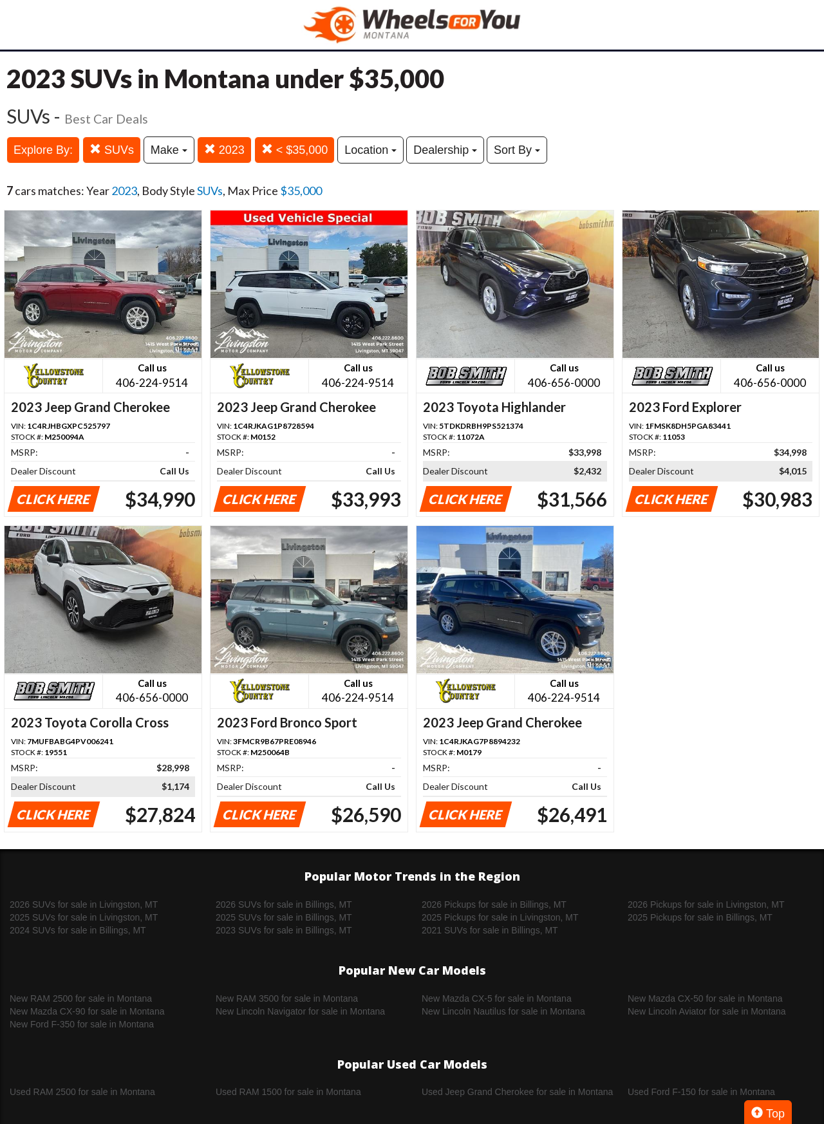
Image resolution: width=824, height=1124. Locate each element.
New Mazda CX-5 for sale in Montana (497, 998)
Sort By (517, 150)
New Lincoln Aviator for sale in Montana (707, 1011)
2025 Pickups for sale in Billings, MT (700, 917)
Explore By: (43, 150)
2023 (224, 149)
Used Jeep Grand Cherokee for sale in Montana (517, 1092)
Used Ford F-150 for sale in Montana (701, 1092)
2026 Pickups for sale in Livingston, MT (706, 904)
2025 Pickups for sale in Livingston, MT (500, 917)
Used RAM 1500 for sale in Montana (288, 1092)
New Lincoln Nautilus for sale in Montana (503, 1011)
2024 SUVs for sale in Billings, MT (78, 930)
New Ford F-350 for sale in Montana (82, 1024)
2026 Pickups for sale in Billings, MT (494, 904)
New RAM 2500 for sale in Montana (81, 998)
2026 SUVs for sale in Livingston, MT (84, 904)
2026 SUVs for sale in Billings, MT (284, 904)
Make (169, 150)
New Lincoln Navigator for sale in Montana (300, 1011)
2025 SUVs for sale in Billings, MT (284, 917)
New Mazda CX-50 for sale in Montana (705, 998)
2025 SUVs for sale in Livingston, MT (84, 917)
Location (370, 150)
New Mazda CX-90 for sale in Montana (87, 1011)
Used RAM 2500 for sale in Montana (82, 1092)
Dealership (445, 150)
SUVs (111, 149)
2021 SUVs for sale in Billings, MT (490, 930)
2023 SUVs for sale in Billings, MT (284, 930)
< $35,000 (294, 149)
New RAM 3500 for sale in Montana (287, 998)
